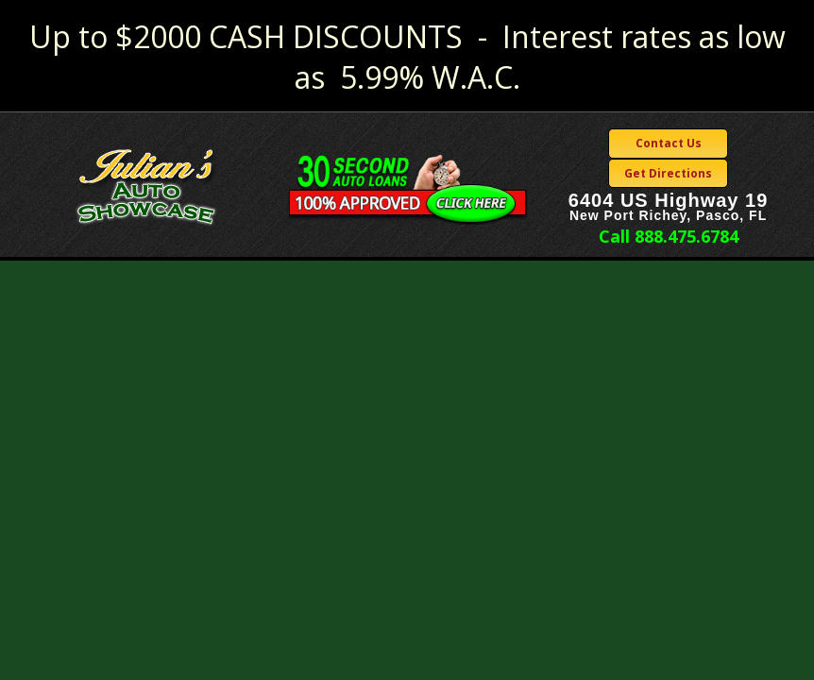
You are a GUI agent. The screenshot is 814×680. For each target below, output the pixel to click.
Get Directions (668, 173)
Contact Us (669, 143)
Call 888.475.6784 (668, 236)
